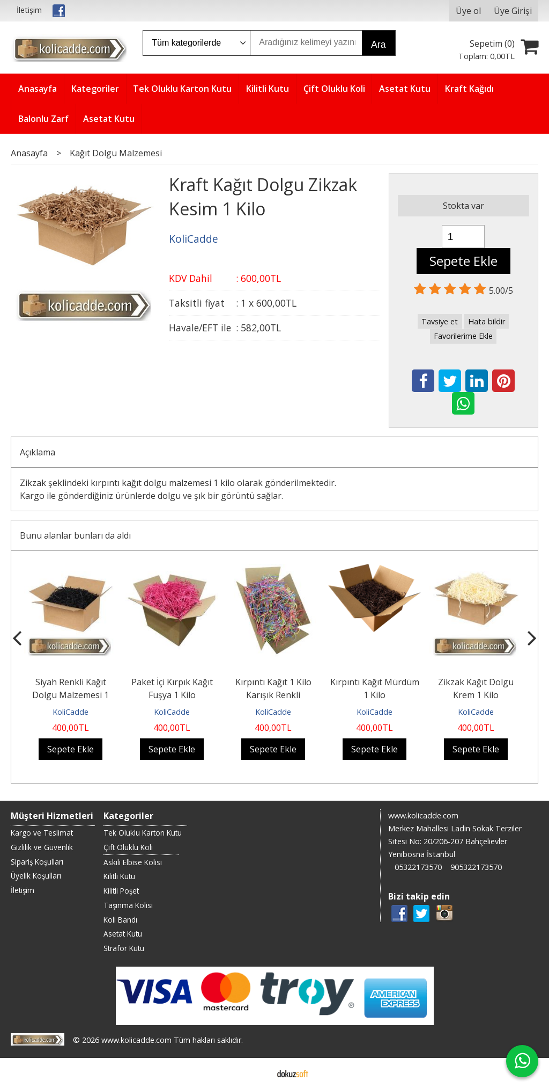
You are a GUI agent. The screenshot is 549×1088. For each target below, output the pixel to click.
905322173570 (476, 867)
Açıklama (37, 452)
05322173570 (418, 867)
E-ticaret (257, 1073)
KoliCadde (70, 712)
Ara (378, 44)
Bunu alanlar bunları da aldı (75, 535)
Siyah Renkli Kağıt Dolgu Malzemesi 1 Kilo (70, 695)
